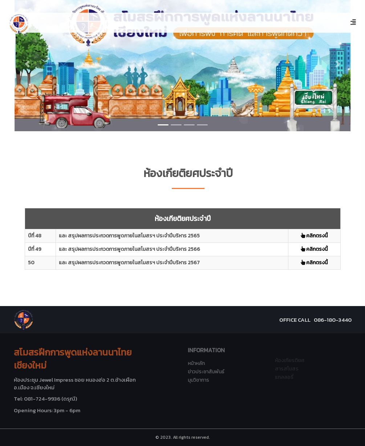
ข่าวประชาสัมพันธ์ (206, 371)
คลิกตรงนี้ (314, 236)
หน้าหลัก (196, 363)
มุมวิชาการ (198, 380)
